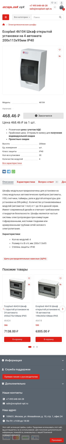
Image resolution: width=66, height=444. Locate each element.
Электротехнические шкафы (22, 24)
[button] (29, 347)
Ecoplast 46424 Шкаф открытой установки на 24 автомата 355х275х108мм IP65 (16, 311)
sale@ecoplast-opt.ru (41, 8)
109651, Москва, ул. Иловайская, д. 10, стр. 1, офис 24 (34, 416)
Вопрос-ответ (48, 181)
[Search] (48, 17)
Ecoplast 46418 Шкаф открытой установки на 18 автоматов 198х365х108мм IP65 (48, 311)
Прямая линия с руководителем (21, 376)
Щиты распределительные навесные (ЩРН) (25, 258)
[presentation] (3, 309)
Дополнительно (33, 383)
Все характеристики (12, 163)
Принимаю (57, 440)
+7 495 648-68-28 (15, 399)
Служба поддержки (33, 369)
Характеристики (26, 181)
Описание (8, 181)
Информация (33, 360)
